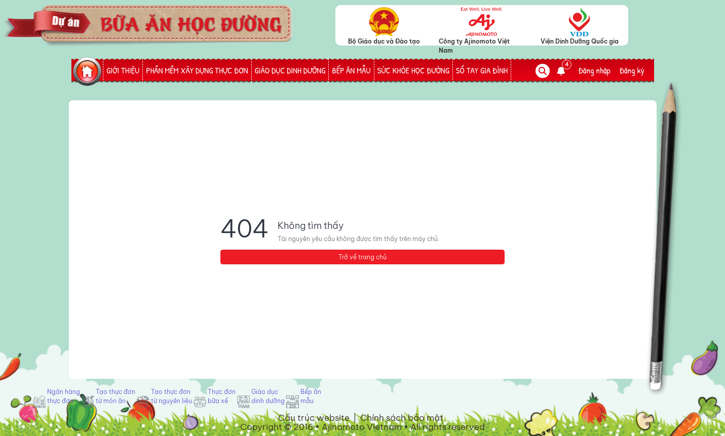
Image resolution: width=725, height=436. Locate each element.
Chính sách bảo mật (401, 417)
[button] (563, 71)
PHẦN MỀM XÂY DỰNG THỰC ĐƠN (197, 70)
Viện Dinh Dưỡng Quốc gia (580, 41)
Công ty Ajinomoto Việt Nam (474, 41)
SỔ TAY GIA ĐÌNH (482, 70)
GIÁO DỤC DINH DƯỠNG (290, 70)
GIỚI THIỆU (122, 70)
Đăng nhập (594, 70)
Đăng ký (632, 70)
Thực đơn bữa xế (222, 396)
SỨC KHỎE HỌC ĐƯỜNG (413, 70)
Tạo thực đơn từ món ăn (115, 396)
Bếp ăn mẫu (310, 396)
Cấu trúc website (314, 417)
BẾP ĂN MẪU (351, 70)
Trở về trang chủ (362, 257)
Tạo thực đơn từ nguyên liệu (171, 396)
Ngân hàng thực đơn (63, 396)
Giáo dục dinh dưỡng (268, 396)
